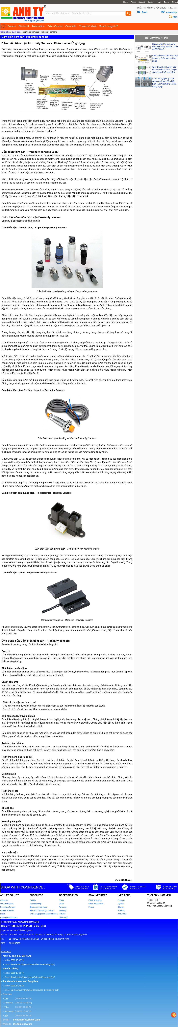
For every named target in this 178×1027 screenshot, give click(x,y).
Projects (121, 910)
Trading (33, 900)
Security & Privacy (7, 907)
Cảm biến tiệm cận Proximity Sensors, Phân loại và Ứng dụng (165, 58)
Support (142, 2)
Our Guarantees (6, 904)
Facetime (8, 1003)
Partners (121, 900)
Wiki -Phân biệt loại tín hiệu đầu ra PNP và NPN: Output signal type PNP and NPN (164, 69)
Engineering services (38, 907)
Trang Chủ (5, 32)
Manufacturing (35, 904)
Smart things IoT (108, 26)
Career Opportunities (8, 917)
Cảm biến (70, 26)
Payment (62, 907)
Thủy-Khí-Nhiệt (87, 26)
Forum (91, 907)
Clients (121, 907)
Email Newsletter (95, 900)
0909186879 (171, 12)
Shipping (62, 910)
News (159, 2)
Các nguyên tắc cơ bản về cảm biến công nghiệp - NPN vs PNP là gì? (165, 46)
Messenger (9, 1011)
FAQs (61, 900)
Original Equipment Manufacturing (44, 914)
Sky (6, 1015)
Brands (12, 26)
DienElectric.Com (22, 1024)
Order (61, 904)
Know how (122, 914)
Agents (121, 904)
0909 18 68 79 (17, 960)
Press (166, 2)
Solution (151, 2)
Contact (175, 2)
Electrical (23, 26)
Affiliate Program (7, 910)
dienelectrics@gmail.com (22, 964)
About (133, 2)
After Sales (63, 917)
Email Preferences (96, 904)
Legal (2, 914)
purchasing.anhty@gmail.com (24, 990)
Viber (6, 1007)
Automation (38, 26)
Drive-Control (55, 26)
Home (125, 2)
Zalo (6, 998)
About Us (4, 900)
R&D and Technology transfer (42, 910)
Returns (62, 914)
